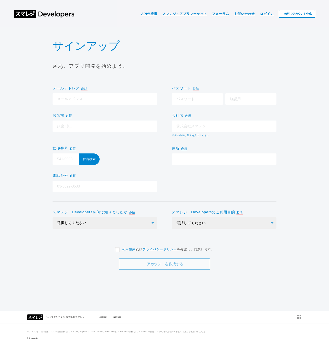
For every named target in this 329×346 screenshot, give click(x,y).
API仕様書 (149, 13)
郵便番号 (64, 148)
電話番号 (64, 176)
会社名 (181, 115)
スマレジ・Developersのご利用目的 (207, 212)
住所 (179, 148)
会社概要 (103, 317)
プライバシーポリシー (160, 249)
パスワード (185, 88)
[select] (105, 223)
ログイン (267, 13)
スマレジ (44, 14)
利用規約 (129, 249)
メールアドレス (70, 88)
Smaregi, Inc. (34, 338)
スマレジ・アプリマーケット (184, 13)
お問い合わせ (244, 13)
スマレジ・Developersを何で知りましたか (94, 212)
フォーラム (220, 13)
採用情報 (117, 317)
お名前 (62, 115)
